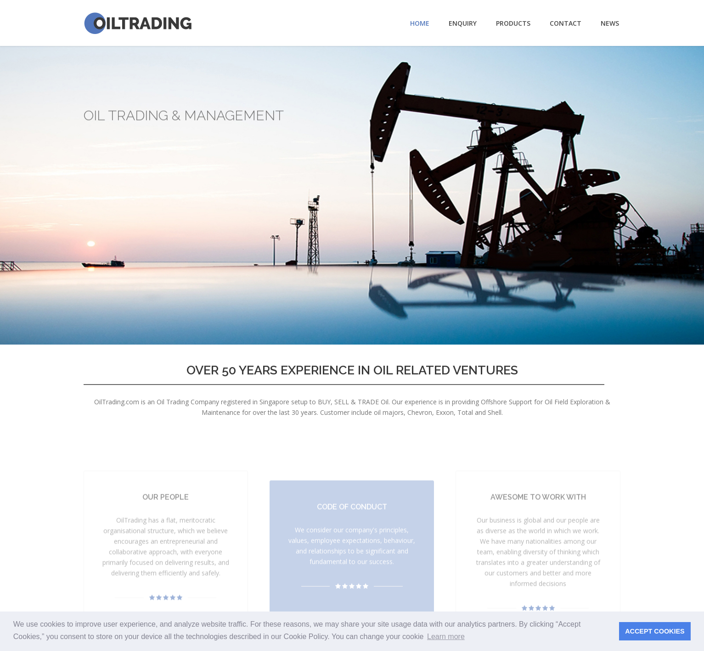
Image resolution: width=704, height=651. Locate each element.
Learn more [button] (446, 636)
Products (513, 23)
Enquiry (463, 23)
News (610, 23)
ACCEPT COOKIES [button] (655, 631)
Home (419, 23)
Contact (565, 23)
